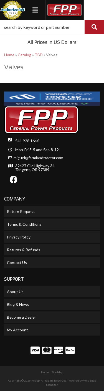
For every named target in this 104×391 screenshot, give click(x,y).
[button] (52, 27)
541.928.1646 (27, 140)
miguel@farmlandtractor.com (38, 158)
